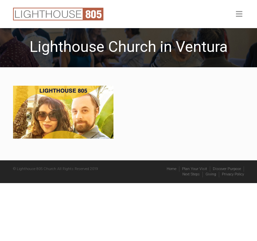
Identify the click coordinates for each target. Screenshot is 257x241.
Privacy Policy (233, 174)
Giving (210, 174)
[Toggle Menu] (239, 14)
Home (171, 169)
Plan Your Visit (194, 169)
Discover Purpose (227, 169)
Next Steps (191, 174)
